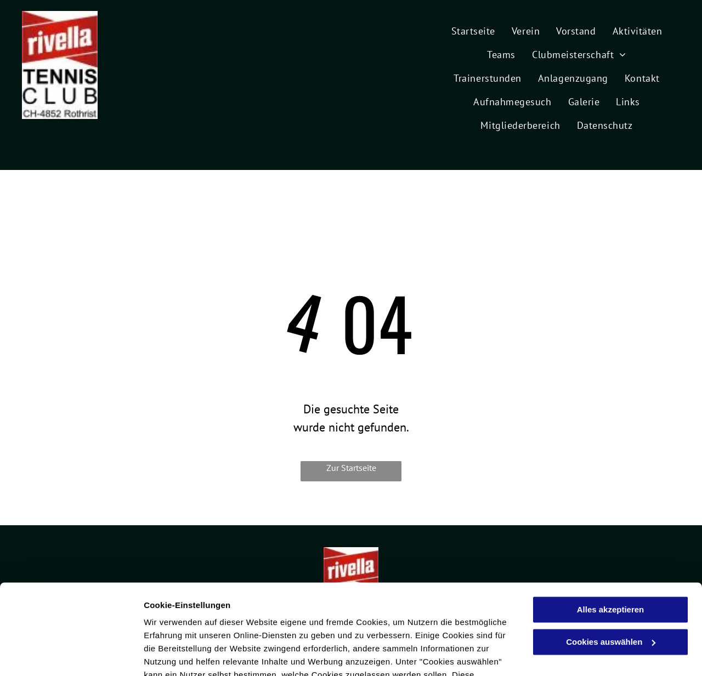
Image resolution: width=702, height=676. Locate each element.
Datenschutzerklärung (269, 624)
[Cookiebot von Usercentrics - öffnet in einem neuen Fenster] (71, 654)
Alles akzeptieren (610, 532)
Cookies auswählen (182, 654)
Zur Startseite (351, 467)
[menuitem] (473, 29)
